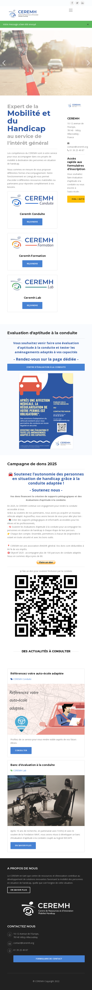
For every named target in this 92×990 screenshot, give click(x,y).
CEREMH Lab (19, 770)
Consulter (21, 750)
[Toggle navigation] (71, 10)
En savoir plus (23, 845)
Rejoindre (32, 222)
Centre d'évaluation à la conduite (46, 367)
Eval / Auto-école (78, 199)
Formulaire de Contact (49, 958)
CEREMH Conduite (22, 679)
